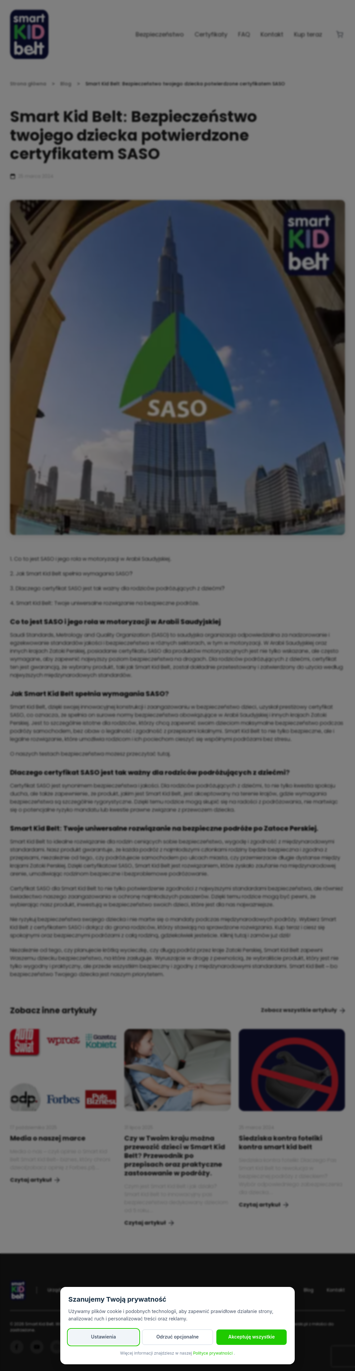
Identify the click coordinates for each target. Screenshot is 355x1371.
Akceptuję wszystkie (251, 1337)
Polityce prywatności (213, 1353)
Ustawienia (103, 1337)
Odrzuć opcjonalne (177, 1337)
